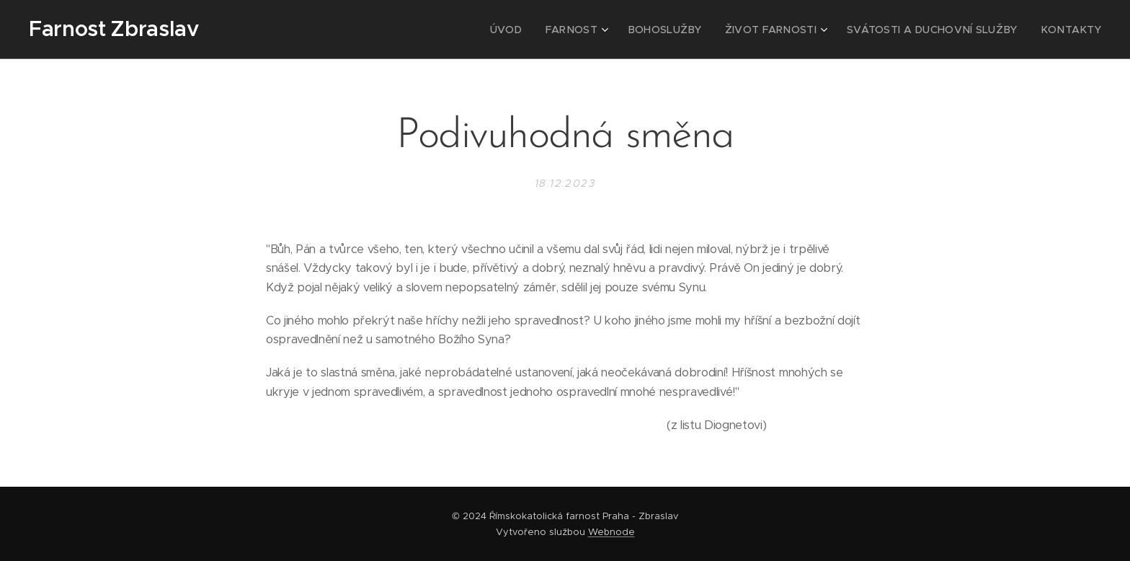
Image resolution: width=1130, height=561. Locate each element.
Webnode (611, 532)
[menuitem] (550, 30)
